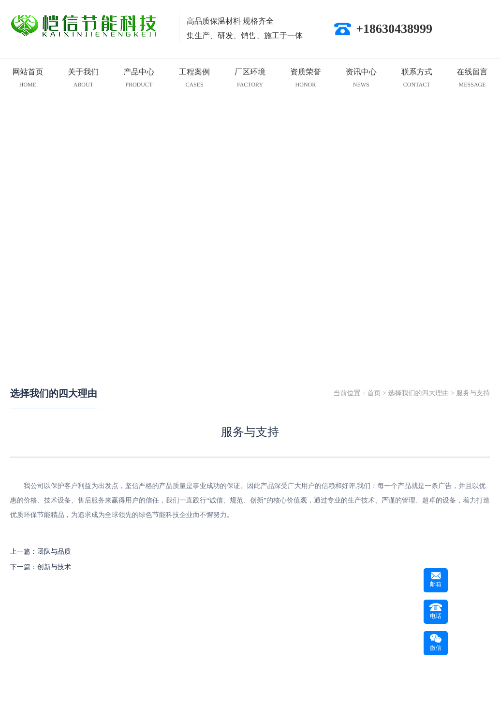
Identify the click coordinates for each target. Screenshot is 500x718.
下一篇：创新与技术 (40, 567)
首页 (374, 393)
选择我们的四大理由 (53, 393)
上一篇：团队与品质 (40, 552)
